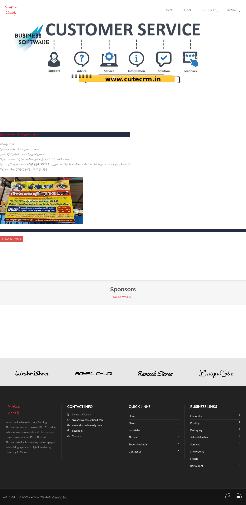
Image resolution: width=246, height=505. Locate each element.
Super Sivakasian (154, 444)
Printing (215, 423)
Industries (208, 10)
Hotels (215, 458)
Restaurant (215, 465)
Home (169, 10)
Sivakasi (232, 10)
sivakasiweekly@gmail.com (88, 419)
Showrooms (215, 451)
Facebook (77, 430)
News (187, 10)
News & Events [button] (11, 238)
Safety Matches (215, 437)
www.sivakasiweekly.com (87, 425)
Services (215, 444)
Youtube (77, 436)
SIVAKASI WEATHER (123, 98)
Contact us (154, 451)
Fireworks (215, 416)
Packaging (215, 430)
